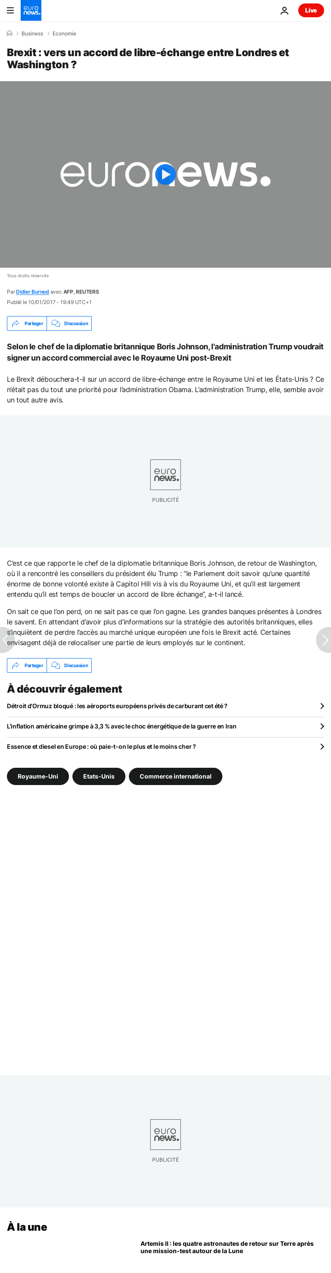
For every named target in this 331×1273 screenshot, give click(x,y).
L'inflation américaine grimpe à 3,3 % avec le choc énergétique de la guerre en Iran (122, 726)
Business (32, 33)
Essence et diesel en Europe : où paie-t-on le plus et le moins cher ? (101, 746)
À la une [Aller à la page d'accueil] (27, 1227)
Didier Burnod (32, 291)
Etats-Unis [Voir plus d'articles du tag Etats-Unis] (99, 776)
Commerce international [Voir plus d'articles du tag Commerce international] (176, 776)
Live (311, 10)
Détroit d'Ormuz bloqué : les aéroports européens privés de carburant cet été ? (117, 705)
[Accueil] (9, 33)
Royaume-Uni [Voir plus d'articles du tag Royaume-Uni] (38, 776)
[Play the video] (165, 174)
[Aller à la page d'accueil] (31, 10)
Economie (64, 33)
